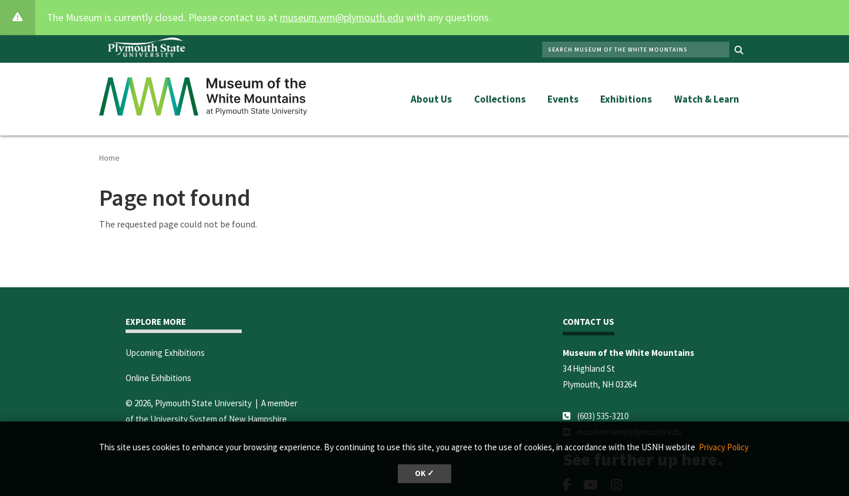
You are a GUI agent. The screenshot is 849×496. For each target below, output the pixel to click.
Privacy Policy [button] (724, 447)
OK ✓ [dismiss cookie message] (424, 473)
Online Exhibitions (158, 377)
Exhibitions (626, 99)
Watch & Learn (706, 99)
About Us (431, 99)
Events (563, 99)
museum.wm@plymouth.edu (342, 17)
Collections (500, 99)
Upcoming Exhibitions (165, 352)
